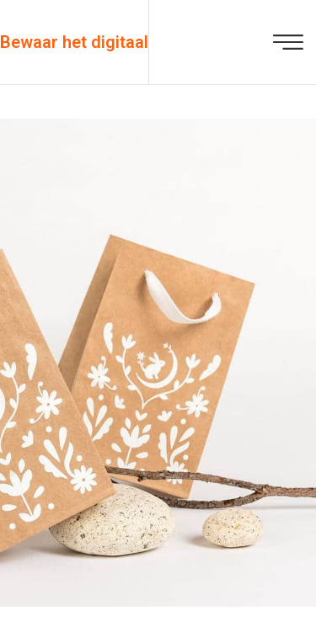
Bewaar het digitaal (74, 42)
